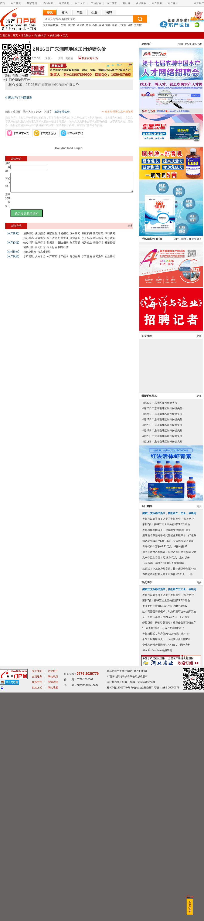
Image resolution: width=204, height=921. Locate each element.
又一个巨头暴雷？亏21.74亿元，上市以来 (166, 786)
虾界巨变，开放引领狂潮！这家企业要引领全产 (169, 851)
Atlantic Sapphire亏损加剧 (157, 878)
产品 (79, 12)
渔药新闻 (98, 237)
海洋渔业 (75, 241)
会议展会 (141, 3)
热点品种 (75, 260)
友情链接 (53, 910)
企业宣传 (110, 260)
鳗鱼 (130, 25)
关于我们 (37, 899)
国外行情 (63, 251)
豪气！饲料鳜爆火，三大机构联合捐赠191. (166, 867)
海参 (114, 25)
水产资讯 (28, 260)
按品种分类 (40, 35)
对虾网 (126, 3)
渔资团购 (64, 3)
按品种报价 (44, 255)
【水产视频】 (13, 260)
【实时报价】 (13, 255)
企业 (94, 12)
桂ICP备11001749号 (118, 916)
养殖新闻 (87, 237)
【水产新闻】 (13, 237)
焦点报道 (40, 237)
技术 (65, 12)
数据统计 (52, 246)
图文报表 (63, 246)
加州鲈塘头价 (62, 111)
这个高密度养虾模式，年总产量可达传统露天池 (169, 780)
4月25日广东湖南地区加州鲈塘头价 (162, 642)
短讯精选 (28, 241)
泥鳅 (101, 25)
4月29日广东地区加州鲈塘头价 (159, 631)
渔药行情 (40, 251)
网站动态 (53, 905)
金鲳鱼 (81, 25)
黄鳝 (107, 25)
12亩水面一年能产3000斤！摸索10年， (164, 791)
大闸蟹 (138, 25)
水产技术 (112, 3)
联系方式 (37, 910)
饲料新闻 (110, 237)
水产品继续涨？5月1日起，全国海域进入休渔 (168, 769)
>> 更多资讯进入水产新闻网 (132, 111)
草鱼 (88, 25)
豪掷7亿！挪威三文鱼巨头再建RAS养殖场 (166, 752)
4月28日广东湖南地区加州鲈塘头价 (162, 636)
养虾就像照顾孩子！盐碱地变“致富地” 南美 (166, 758)
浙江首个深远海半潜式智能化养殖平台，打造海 (169, 763)
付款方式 (37, 916)
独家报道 (52, 237)
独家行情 (40, 246)
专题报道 (63, 237)
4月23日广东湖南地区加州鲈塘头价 (162, 647)
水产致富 (110, 241)
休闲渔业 (98, 241)
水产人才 (80, 3)
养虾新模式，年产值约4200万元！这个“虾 (166, 862)
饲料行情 (28, 251)
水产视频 (157, 3)
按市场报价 (29, 255)
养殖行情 (98, 246)
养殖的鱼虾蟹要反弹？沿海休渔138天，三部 (167, 802)
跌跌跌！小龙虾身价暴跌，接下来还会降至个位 (169, 797)
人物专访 (40, 260)
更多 (130, 229)
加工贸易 (87, 241)
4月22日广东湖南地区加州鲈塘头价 (162, 653)
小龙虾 (122, 25)
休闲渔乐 (98, 260)
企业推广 (199, 3)
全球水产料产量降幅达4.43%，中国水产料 (166, 873)
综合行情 (52, 251)
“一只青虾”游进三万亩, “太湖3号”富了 (163, 856)
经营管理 (63, 241)
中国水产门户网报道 (18, 97)
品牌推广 (147, 272)
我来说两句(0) (90, 58)
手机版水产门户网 (152, 467)
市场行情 (96, 3)
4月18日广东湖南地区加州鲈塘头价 (162, 670)
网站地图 (53, 916)
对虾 (63, 25)
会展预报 (40, 241)
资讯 (50, 12)
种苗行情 (110, 246)
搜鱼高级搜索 (50, 25)
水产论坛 (173, 3)
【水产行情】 (13, 246)
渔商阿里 (48, 3)
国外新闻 (75, 237)
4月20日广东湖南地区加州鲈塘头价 (162, 664)
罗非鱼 (71, 25)
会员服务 (37, 905)
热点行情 (28, 246)
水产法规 (52, 241)
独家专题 (32, 3)
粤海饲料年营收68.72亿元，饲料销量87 (164, 775)
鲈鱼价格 (55, 35)
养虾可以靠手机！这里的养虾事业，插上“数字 (168, 747)
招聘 (109, 12)
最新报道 (28, 237)
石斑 (95, 25)
